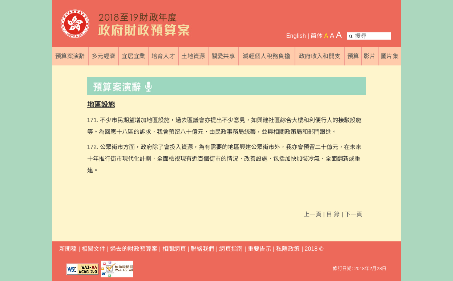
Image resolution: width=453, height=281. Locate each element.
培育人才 (163, 56)
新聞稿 (68, 249)
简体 (317, 36)
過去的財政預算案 (134, 249)
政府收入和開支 (319, 56)
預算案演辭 (70, 56)
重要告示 (259, 249)
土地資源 (193, 56)
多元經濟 (103, 56)
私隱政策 (289, 249)
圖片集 (390, 56)
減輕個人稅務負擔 (266, 56)
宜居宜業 (133, 56)
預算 (353, 56)
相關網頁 (174, 249)
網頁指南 (231, 249)
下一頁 (354, 214)
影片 (370, 56)
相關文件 (93, 249)
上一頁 (312, 214)
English (296, 36)
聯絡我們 (202, 249)
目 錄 (333, 214)
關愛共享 (223, 56)
